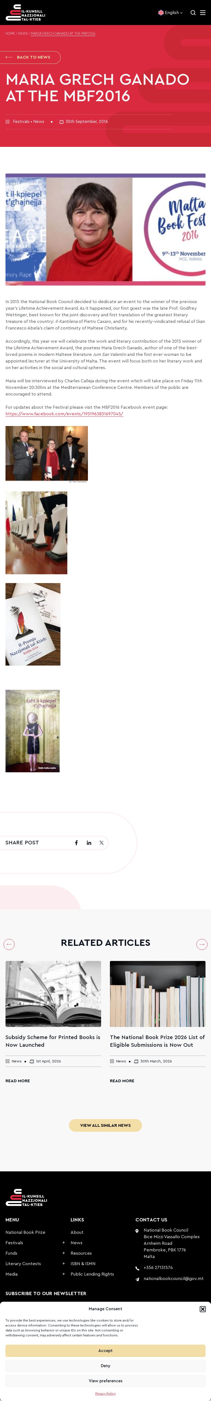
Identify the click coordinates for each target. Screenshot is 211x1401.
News (23, 33)
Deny (105, 1366)
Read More (17, 1082)
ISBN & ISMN (83, 1265)
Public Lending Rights (92, 1275)
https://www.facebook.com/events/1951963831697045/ (64, 415)
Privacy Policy (105, 1393)
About (77, 1234)
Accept (105, 1351)
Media (11, 1275)
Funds (11, 1254)
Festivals (14, 1244)
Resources (81, 1254)
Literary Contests (23, 1265)
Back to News (27, 58)
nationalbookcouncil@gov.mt (174, 1280)
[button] (203, 1309)
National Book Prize (25, 1234)
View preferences (106, 1381)
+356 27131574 (158, 1269)
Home (10, 33)
